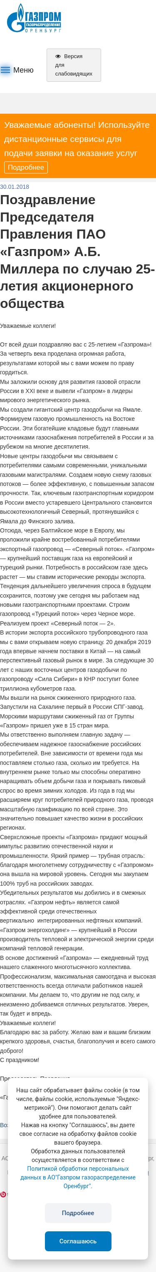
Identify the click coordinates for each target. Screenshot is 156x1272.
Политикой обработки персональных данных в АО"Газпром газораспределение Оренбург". (78, 1177)
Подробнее (26, 167)
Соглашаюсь (78, 1241)
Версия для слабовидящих (73, 65)
